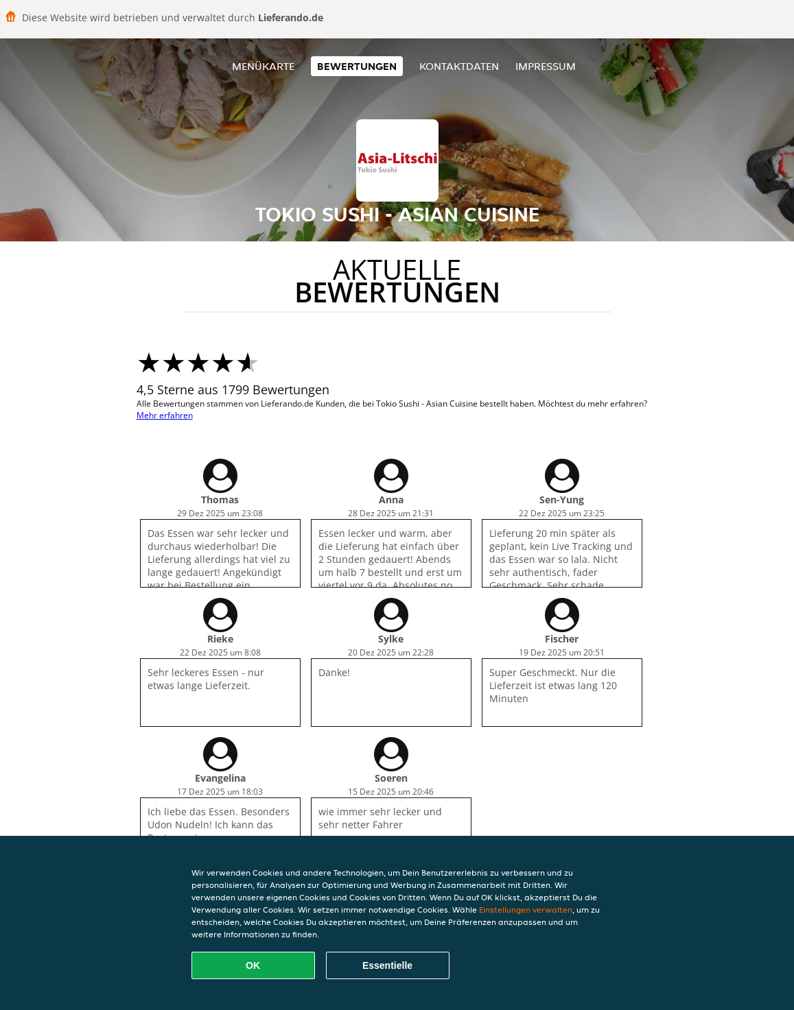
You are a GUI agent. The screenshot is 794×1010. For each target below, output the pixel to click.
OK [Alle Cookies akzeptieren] (253, 965)
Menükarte (263, 66)
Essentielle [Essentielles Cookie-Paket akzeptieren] (387, 965)
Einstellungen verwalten (525, 909)
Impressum (545, 66)
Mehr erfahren (165, 415)
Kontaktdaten (459, 66)
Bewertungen (357, 66)
